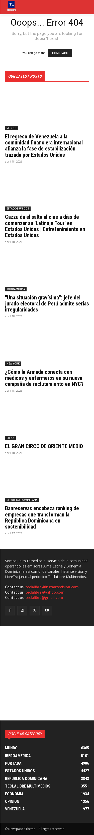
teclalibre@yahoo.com (44, 592)
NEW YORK (13, 363)
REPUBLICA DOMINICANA (22, 500)
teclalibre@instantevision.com (52, 587)
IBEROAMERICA (16, 289)
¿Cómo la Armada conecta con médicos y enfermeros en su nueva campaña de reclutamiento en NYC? (44, 378)
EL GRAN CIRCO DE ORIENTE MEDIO (44, 446)
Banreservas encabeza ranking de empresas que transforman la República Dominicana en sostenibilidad (42, 517)
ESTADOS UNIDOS (18, 208)
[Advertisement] (47, 673)
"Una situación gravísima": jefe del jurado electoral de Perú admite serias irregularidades (47, 303)
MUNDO (12, 128)
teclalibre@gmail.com (44, 597)
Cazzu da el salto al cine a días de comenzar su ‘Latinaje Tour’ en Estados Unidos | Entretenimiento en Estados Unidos (45, 226)
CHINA (10, 438)
